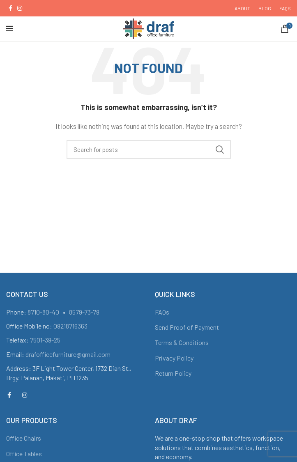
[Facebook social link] (10, 8)
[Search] (149, 149)
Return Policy (173, 373)
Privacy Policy (174, 358)
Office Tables (24, 453)
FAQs (162, 312)
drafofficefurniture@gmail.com (68, 354)
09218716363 (70, 326)
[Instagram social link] (20, 8)
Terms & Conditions (182, 342)
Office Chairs (23, 438)
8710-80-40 (43, 312)
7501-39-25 (45, 340)
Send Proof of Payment (187, 327)
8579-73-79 (84, 312)
